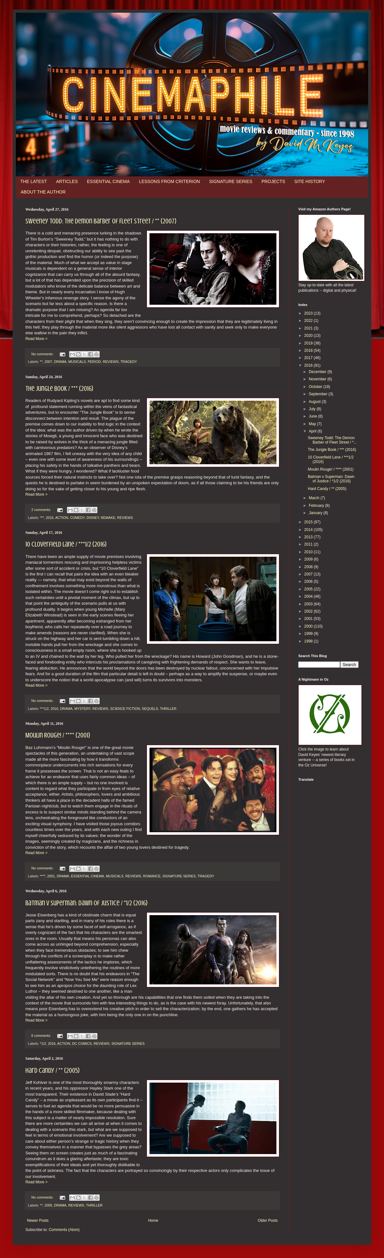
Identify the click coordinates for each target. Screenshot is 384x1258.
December (318, 372)
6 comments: (41, 1035)
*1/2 (43, 1043)
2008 (309, 567)
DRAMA (60, 362)
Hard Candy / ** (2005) (52, 1070)
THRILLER (168, 709)
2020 (309, 335)
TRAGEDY (128, 362)
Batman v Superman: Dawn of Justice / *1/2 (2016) (86, 903)
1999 (309, 633)
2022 (309, 320)
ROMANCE (152, 876)
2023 (309, 313)
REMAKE (108, 518)
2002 (309, 611)
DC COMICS (82, 1043)
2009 (309, 559)
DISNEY (93, 518)
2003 (309, 604)
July (313, 409)
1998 (309, 641)
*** (42, 518)
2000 (309, 626)
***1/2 (44, 709)
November (318, 379)
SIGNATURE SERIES (230, 181)
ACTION (61, 518)
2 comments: (41, 510)
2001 (51, 876)
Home (153, 1220)
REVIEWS (111, 362)
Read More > (36, 339)
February (317, 505)
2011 (309, 544)
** (41, 362)
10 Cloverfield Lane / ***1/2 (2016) (66, 544)
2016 (49, 518)
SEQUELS (150, 709)
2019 (309, 343)
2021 (309, 328)
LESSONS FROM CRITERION (169, 181)
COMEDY (77, 518)
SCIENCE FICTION (125, 709)
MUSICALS (77, 362)
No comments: (43, 354)
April (313, 431)
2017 (309, 358)
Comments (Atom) (64, 1229)
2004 (309, 596)
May (313, 424)
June (313, 416)
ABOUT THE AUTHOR (43, 191)
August (315, 401)
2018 (309, 350)
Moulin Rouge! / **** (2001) (57, 735)
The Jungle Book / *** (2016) (59, 388)
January (316, 513)
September (318, 394)
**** (42, 876)
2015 (309, 522)
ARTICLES (67, 181)
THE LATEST (33, 181)
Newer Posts (38, 1220)
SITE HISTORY (310, 181)
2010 (309, 552)
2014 (309, 529)
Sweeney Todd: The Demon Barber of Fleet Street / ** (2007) (100, 221)
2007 (48, 362)
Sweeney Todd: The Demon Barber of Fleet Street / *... (332, 440)
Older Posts (268, 1220)
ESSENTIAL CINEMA (108, 181)
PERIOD (94, 362)
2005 (48, 1205)
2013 (309, 537)
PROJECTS (273, 181)
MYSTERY (82, 709)
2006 (309, 581)
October (316, 386)
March (315, 498)
